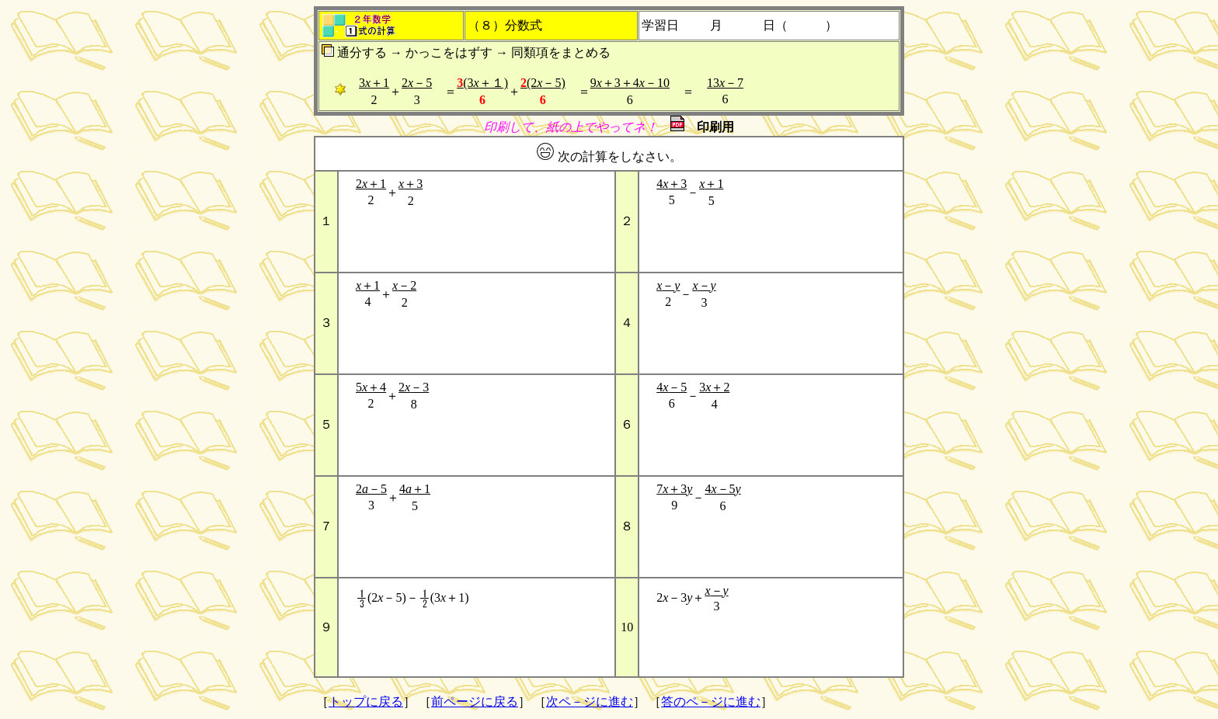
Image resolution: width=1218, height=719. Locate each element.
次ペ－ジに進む (589, 701)
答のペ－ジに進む (710, 701)
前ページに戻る (474, 701)
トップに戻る (366, 701)
